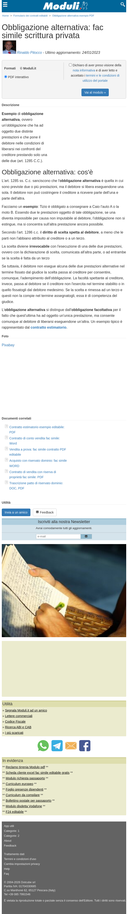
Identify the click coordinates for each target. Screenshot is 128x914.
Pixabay (8, 345)
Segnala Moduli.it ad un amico (26, 710)
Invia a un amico (16, 512)
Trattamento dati (14, 854)
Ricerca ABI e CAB (18, 727)
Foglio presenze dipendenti (24, 789)
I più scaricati (14, 733)
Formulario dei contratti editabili (30, 15)
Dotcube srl (28, 882)
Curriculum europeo (19, 784)
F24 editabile (15, 812)
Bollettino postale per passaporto (28, 800)
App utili (9, 826)
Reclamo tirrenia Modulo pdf (25, 767)
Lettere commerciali (18, 716)
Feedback (44, 512)
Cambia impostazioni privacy (22, 864)
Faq (6, 873)
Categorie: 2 (11, 835)
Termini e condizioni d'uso (20, 859)
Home (5, 15)
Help (7, 868)
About (7, 840)
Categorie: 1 (11, 831)
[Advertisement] (88, 134)
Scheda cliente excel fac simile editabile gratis (38, 772)
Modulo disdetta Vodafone (24, 806)
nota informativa (84, 70)
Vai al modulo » (95, 92)
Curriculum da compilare (23, 795)
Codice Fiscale (15, 721)
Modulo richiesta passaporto (25, 778)
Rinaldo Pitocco (29, 52)
